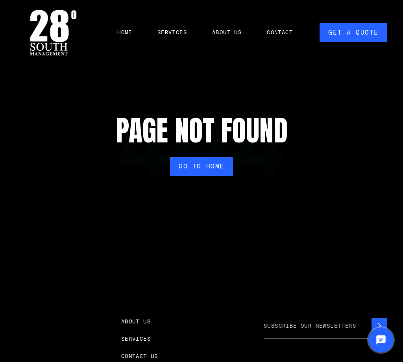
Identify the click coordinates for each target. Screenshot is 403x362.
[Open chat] (381, 340)
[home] (53, 32)
